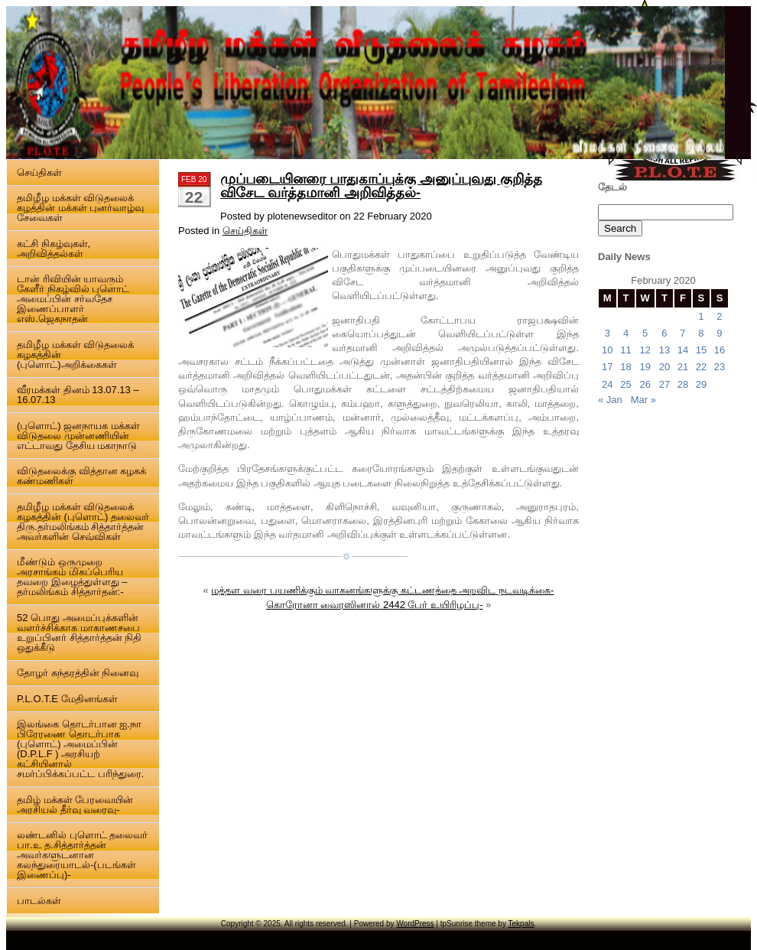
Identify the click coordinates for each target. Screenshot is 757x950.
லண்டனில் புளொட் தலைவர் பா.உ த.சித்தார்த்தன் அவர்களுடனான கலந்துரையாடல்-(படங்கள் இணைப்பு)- (82, 854)
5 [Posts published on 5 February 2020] (645, 333)
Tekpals (521, 923)
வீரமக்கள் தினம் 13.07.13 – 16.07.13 (78, 394)
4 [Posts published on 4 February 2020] (626, 333)
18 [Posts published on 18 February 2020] (625, 367)
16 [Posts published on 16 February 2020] (719, 350)
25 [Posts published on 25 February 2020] (625, 384)
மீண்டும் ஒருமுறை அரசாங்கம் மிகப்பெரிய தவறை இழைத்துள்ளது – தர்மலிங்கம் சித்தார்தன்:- (72, 576)
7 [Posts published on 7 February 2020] (682, 333)
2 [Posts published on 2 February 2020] (719, 316)
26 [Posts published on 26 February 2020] (644, 384)
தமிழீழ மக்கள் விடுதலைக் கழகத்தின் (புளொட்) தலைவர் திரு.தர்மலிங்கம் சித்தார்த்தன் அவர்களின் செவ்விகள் (83, 521)
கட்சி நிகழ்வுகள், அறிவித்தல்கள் (53, 248)
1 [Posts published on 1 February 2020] (700, 316)
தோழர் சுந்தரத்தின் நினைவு (77, 672)
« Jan (610, 399)
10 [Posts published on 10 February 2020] (607, 350)
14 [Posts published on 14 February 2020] (682, 350)
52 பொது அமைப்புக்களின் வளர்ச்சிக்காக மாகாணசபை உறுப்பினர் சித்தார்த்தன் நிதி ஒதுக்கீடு (79, 632)
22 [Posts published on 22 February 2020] (701, 367)
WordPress (415, 923)
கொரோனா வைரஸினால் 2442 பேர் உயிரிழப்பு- (374, 604)
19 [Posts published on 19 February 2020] (644, 367)
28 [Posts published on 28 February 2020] (682, 384)
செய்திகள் (39, 172)
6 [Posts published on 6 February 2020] (664, 333)
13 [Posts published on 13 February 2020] (664, 350)
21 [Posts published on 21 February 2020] (682, 367)
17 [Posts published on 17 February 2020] (607, 367)
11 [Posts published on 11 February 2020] (625, 350)
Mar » (643, 399)
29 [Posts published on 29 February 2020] (701, 384)
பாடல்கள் (39, 900)
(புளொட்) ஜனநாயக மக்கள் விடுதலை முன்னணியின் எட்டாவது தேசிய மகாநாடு (78, 435)
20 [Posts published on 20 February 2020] (664, 367)
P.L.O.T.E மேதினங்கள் (67, 698)
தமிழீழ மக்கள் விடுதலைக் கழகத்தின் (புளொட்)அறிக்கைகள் (75, 354)
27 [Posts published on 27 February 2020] (664, 384)
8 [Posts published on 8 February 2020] (700, 333)
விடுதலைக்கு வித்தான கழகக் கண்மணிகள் (81, 475)
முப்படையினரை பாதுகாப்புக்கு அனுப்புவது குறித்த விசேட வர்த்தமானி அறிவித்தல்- (381, 185)
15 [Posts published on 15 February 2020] (701, 350)
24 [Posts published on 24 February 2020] (607, 384)
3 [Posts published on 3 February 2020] (607, 333)
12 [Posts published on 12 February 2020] (644, 350)
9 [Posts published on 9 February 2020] (719, 333)
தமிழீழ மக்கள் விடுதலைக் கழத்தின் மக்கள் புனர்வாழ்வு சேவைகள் (80, 207)
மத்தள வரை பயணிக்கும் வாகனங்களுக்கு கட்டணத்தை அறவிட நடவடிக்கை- (382, 590)
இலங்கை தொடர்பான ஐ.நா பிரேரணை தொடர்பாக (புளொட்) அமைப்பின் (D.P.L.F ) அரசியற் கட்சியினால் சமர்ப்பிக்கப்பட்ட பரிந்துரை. (80, 748)
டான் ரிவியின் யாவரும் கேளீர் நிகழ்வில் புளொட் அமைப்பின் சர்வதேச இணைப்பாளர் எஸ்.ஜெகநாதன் (73, 298)
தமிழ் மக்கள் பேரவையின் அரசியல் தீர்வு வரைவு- (75, 804)
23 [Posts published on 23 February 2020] (719, 367)
